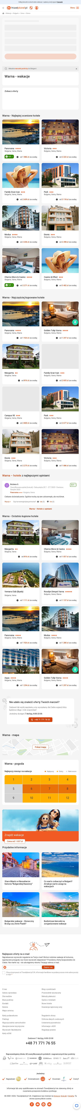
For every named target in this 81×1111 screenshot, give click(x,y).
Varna (22, 13)
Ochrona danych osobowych (53, 1019)
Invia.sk (64, 1096)
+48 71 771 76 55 (40, 1043)
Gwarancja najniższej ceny (52, 1007)
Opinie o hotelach (48, 1000)
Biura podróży (7, 1000)
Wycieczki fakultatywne (11, 1030)
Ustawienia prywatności (51, 1023)
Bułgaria (16, 13)
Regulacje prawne (49, 1030)
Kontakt (5, 1003)
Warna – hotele (11, 475)
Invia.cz (57, 1096)
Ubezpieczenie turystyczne (13, 1026)
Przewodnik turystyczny (51, 993)
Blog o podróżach (49, 989)
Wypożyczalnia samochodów (14, 1023)
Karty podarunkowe (10, 1015)
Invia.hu (71, 1096)
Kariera (5, 1007)
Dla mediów (7, 996)
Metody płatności (48, 996)
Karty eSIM (6, 1033)
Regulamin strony (48, 1015)
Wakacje (9, 13)
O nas (4, 989)
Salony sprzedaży (9, 993)
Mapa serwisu (8, 1011)
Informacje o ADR (49, 1026)
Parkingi (5, 1019)
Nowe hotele (47, 1003)
